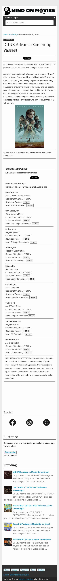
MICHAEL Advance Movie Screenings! (31, 472)
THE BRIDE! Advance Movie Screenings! (32, 539)
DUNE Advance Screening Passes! (27, 47)
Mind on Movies (26, 579)
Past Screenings (8, 39)
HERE (26, 202)
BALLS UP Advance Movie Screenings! (31, 524)
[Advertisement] (31, 163)
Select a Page (11, 17)
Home (7, 570)
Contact (41, 570)
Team (33, 570)
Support (15, 570)
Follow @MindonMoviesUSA (16, 575)
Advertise (24, 570)
